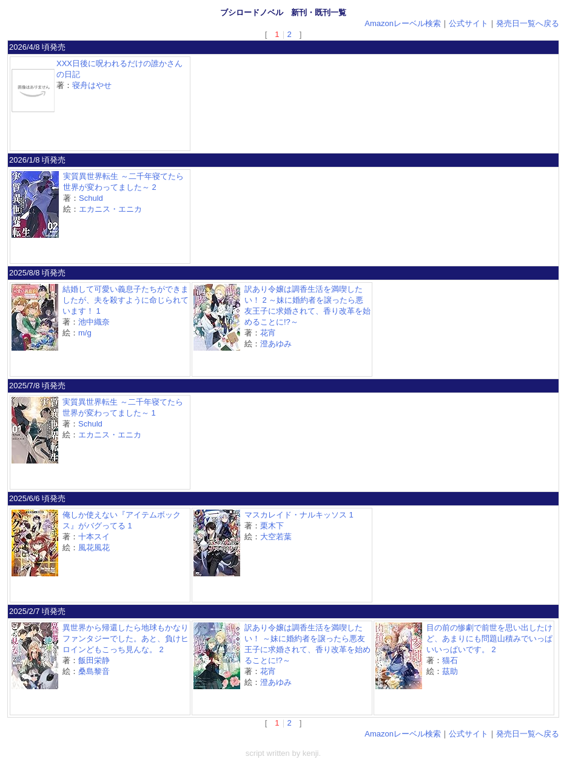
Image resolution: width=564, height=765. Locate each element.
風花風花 (94, 547)
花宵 (268, 332)
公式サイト (468, 23)
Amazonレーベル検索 (402, 23)
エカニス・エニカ (110, 209)
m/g (85, 332)
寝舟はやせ (92, 85)
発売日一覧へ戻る (527, 23)
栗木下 (272, 525)
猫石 (450, 660)
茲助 (450, 671)
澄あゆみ (276, 343)
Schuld (91, 198)
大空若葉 (276, 536)
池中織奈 (94, 321)
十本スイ (94, 536)
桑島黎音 (94, 671)
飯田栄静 (94, 660)
